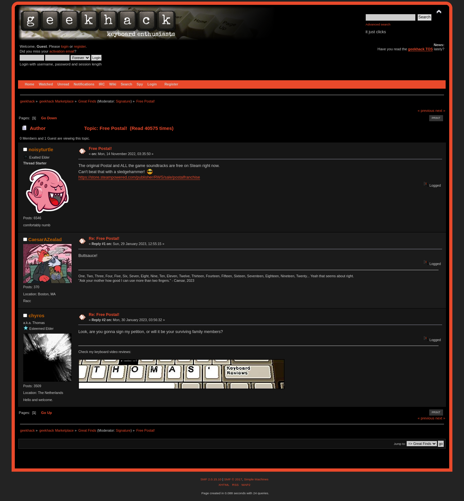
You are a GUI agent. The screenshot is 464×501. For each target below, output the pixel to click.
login (65, 46)
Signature (123, 101)
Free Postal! (100, 148)
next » (440, 111)
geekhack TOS (420, 49)
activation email (61, 51)
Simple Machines (256, 479)
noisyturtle (41, 149)
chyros (36, 315)
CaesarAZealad (45, 239)
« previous (426, 111)
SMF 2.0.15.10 (211, 479)
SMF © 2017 (233, 479)
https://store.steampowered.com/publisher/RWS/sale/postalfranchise (139, 177)
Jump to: (400, 444)
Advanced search (378, 24)
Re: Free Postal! (104, 238)
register (80, 46)
